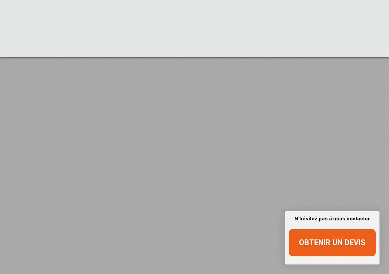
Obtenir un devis (332, 242)
